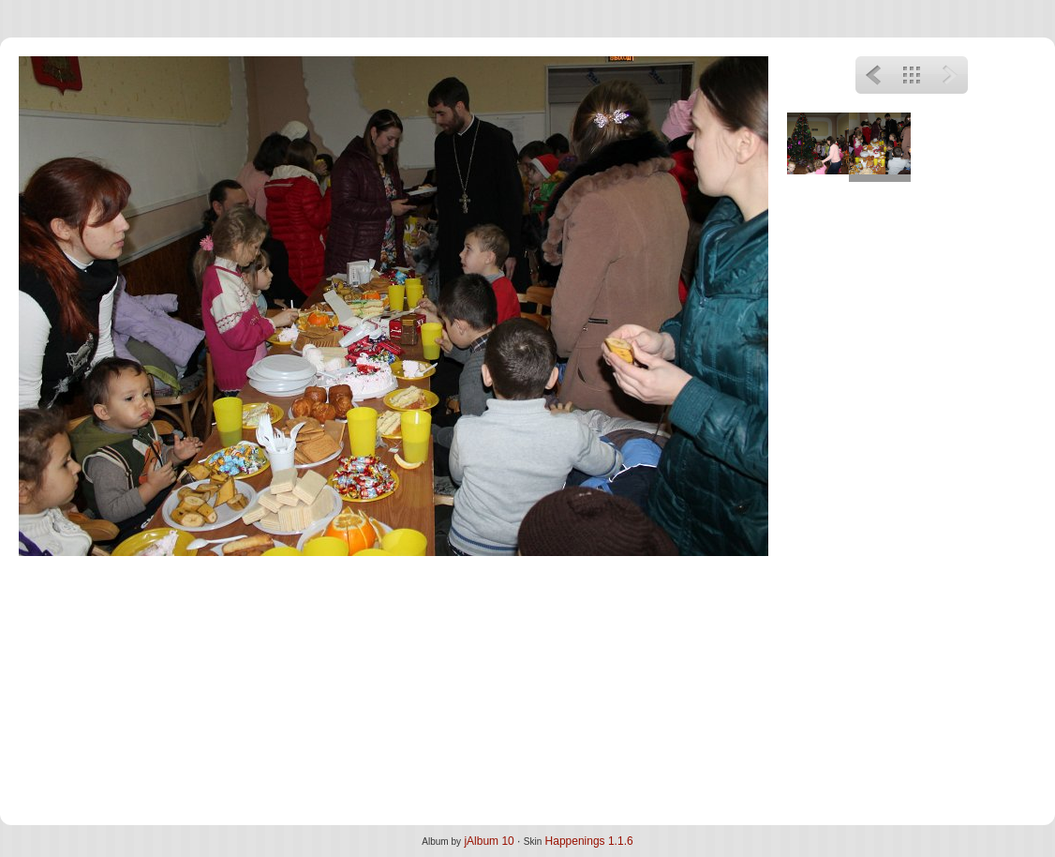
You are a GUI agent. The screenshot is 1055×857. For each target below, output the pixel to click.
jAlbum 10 (488, 841)
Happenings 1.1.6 (589, 841)
